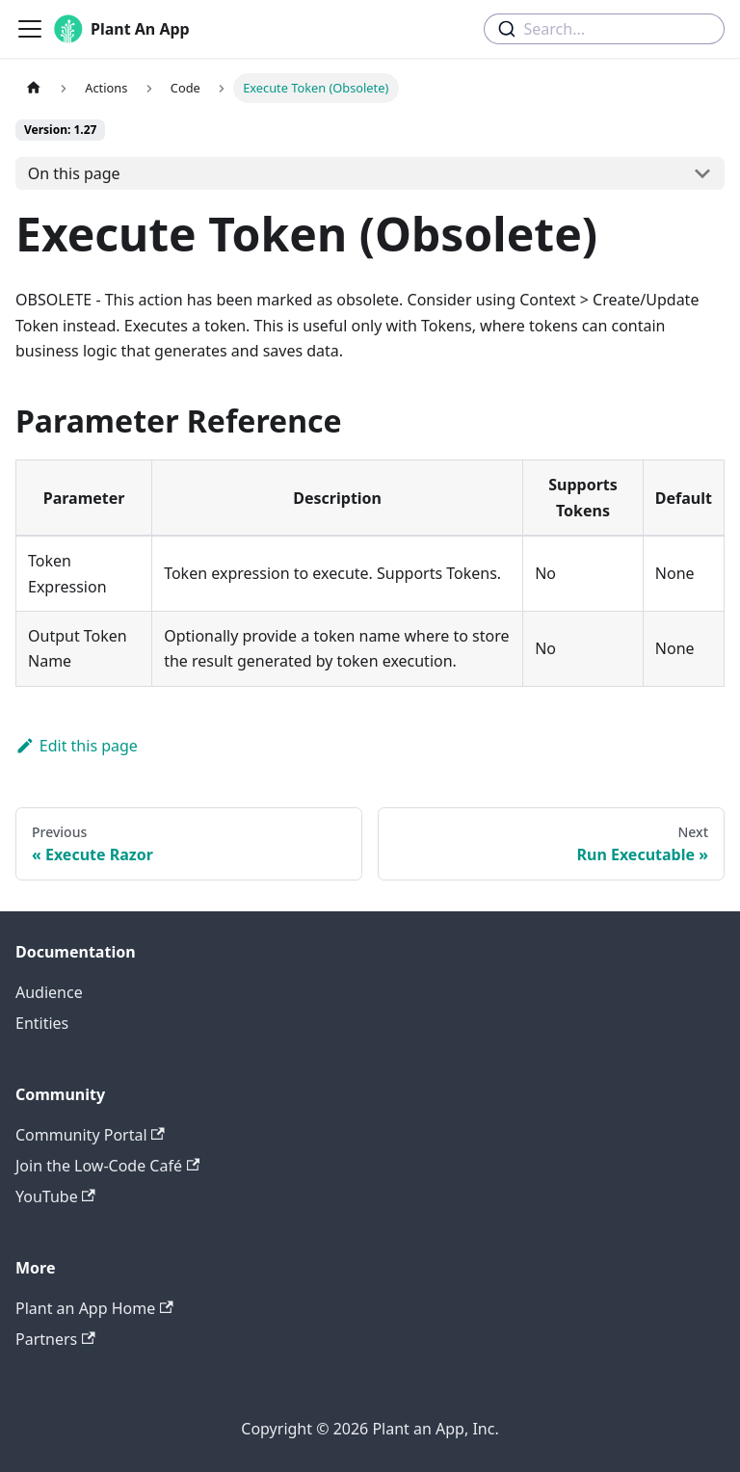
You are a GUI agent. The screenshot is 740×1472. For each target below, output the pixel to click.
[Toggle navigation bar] (29, 28)
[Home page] (33, 88)
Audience (49, 992)
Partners (55, 1339)
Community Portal (90, 1134)
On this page (74, 173)
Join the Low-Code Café (107, 1165)
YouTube (55, 1196)
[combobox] (604, 28)
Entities (41, 1023)
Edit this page (76, 745)
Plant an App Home (94, 1308)
